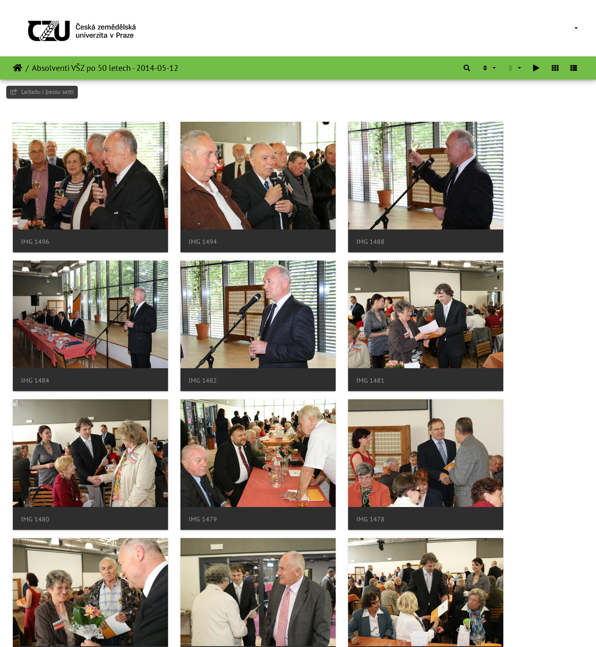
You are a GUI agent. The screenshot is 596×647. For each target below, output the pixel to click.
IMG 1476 (181, 474)
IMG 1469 (326, 597)
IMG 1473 (472, 474)
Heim (17, 68)
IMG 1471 (181, 597)
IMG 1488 (326, 226)
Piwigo (309, 629)
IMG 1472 (35, 597)
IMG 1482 (35, 350)
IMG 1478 (35, 474)
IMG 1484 (472, 226)
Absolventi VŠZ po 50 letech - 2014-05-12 (105, 68)
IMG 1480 (326, 350)
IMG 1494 (181, 226)
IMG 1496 (35, 226)
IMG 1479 (472, 350)
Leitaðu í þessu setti (42, 92)
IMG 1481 (181, 350)
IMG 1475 (326, 474)
